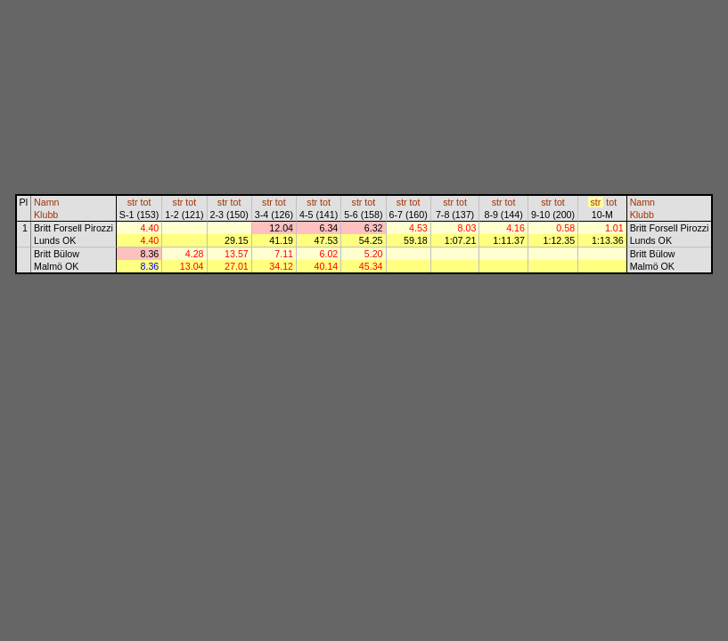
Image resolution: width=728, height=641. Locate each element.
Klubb (46, 214)
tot (146, 202)
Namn (46, 202)
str (132, 202)
